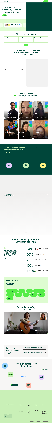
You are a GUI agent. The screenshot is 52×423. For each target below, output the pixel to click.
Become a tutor (28, 410)
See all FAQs (8, 353)
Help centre (35, 405)
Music (9, 298)
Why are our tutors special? (8, 258)
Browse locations (21, 411)
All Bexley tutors (12, 291)
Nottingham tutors (44, 413)
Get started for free (26, 372)
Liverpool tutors (44, 411)
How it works (16, 1)
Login (42, 1)
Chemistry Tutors (9, 99)
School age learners (21, 1)
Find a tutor (4, 15)
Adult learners (27, 1)
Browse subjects (21, 410)
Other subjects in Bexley (10, 283)
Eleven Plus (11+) (39, 291)
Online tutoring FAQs (29, 406)
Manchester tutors (44, 406)
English (33, 294)
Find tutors (5, 99)
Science (18, 294)
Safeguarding (36, 410)
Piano (26, 294)
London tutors (43, 405)
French (41, 294)
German (10, 294)
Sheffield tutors (44, 414)
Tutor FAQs (27, 412)
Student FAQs (28, 405)
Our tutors (12, 1)
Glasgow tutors (44, 410)
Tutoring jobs (28, 411)
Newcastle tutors (44, 412)
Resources (31, 1)
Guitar (29, 291)
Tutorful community (36, 406)
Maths (21, 291)
